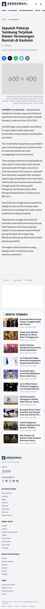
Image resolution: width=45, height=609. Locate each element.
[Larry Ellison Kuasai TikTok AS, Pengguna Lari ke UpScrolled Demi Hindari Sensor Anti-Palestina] (22, 388)
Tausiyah (5, 548)
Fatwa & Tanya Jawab (9, 532)
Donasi (16, 606)
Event (4, 594)
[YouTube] (14, 481)
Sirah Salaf (6, 545)
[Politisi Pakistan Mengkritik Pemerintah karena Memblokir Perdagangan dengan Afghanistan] (22, 349)
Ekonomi (5, 512)
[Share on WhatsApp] (16, 58)
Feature (4, 503)
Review (4, 565)
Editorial (5, 506)
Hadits (4, 535)
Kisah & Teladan (8, 561)
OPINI (37, 10)
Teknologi (5, 509)
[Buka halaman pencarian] (36, 4)
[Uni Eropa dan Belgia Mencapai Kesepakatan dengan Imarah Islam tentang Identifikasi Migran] (22, 362)
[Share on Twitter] (10, 58)
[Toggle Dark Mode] (41, 4)
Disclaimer (23, 606)
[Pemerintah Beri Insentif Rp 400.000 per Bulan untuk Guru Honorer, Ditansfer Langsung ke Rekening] (22, 375)
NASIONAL (12, 10)
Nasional (5, 496)
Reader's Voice (7, 588)
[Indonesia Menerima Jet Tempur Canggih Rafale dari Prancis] (22, 323)
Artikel (4, 558)
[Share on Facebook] (4, 58)
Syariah (4, 529)
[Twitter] (3, 481)
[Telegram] (17, 481)
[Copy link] (27, 58)
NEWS (4, 10)
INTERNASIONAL (26, 10)
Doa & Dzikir (6, 538)
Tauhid (4, 526)
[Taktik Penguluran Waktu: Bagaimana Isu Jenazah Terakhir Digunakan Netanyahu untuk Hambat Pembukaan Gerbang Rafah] (22, 426)
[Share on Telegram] (21, 58)
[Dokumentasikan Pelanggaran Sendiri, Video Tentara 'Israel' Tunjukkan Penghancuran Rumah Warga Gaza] (22, 401)
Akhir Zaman (6, 541)
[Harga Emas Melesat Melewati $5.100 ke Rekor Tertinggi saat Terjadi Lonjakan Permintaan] (22, 336)
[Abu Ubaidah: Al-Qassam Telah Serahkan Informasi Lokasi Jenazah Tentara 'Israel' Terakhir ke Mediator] (22, 439)
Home (4, 19)
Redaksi (5, 574)
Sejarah (4, 568)
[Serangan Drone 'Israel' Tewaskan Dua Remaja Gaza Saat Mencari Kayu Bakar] (22, 413)
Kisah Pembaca (7, 591)
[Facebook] (6, 481)
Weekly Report (7, 515)
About (4, 606)
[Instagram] (10, 481)
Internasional (7, 493)
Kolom (4, 571)
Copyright (32, 606)
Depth (4, 499)
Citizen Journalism (8, 585)
